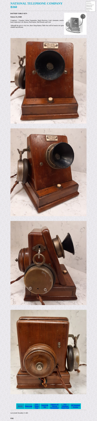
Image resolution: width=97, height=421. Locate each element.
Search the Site (44, 406)
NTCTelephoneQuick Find (65, 406)
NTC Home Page (37, 406)
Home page (28, 406)
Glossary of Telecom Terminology (54, 406)
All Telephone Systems (75, 406)
